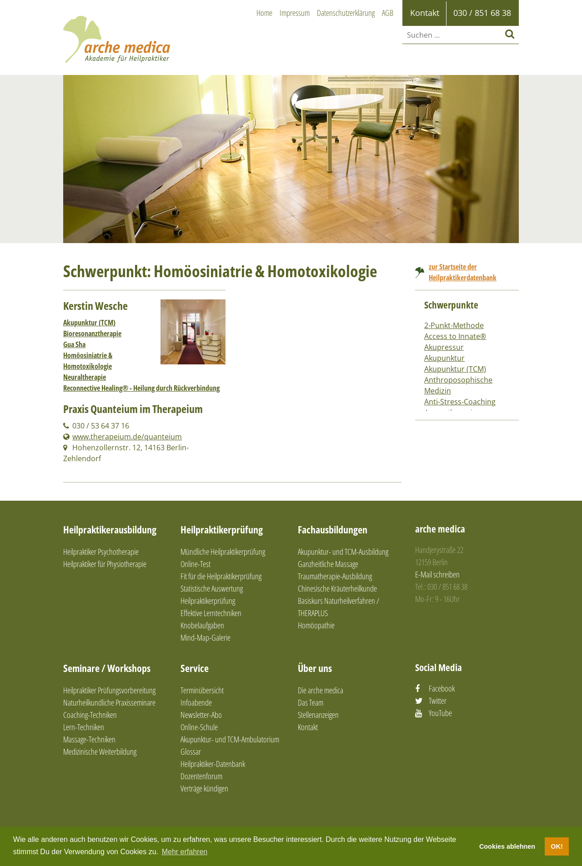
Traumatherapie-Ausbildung (335, 576)
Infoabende (196, 702)
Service (195, 668)
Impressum (295, 12)
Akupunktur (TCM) (89, 323)
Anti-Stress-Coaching (460, 402)
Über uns (315, 668)
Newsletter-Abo (201, 714)
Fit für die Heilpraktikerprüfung (221, 576)
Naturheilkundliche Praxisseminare (109, 702)
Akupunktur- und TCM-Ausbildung (343, 551)
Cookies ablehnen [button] (507, 846)
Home (264, 12)
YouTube (440, 712)
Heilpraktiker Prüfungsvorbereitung (109, 690)
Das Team (310, 702)
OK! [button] (556, 846)
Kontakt (308, 727)
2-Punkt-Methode (454, 325)
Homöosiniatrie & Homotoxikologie (87, 360)
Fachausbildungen (332, 529)
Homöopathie (316, 625)
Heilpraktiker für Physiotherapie (104, 563)
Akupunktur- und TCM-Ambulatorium (230, 739)
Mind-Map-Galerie (206, 637)
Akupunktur (444, 358)
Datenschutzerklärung (346, 12)
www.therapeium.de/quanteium (127, 437)
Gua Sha (74, 344)
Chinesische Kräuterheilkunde (337, 588)
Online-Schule (199, 727)
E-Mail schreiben (437, 574)
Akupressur (444, 347)
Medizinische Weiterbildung (99, 751)
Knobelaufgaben (202, 625)
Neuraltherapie (84, 377)
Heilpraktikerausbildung (109, 529)
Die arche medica (320, 690)
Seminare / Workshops (107, 668)
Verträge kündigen (204, 788)
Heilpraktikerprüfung (222, 529)
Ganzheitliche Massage (328, 563)
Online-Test (196, 563)
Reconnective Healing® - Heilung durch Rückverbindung (141, 388)
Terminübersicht (202, 690)
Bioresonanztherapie (92, 333)
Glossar (191, 751)
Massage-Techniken (89, 739)
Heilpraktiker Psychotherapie (101, 551)
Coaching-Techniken (90, 714)
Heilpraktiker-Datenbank (213, 763)
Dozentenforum (201, 776)
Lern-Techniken (83, 727)
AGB (387, 12)
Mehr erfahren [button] (185, 852)
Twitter (438, 700)
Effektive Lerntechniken (211, 612)
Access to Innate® (455, 336)
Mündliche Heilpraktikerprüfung (223, 551)
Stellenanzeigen (318, 714)
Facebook (442, 688)
